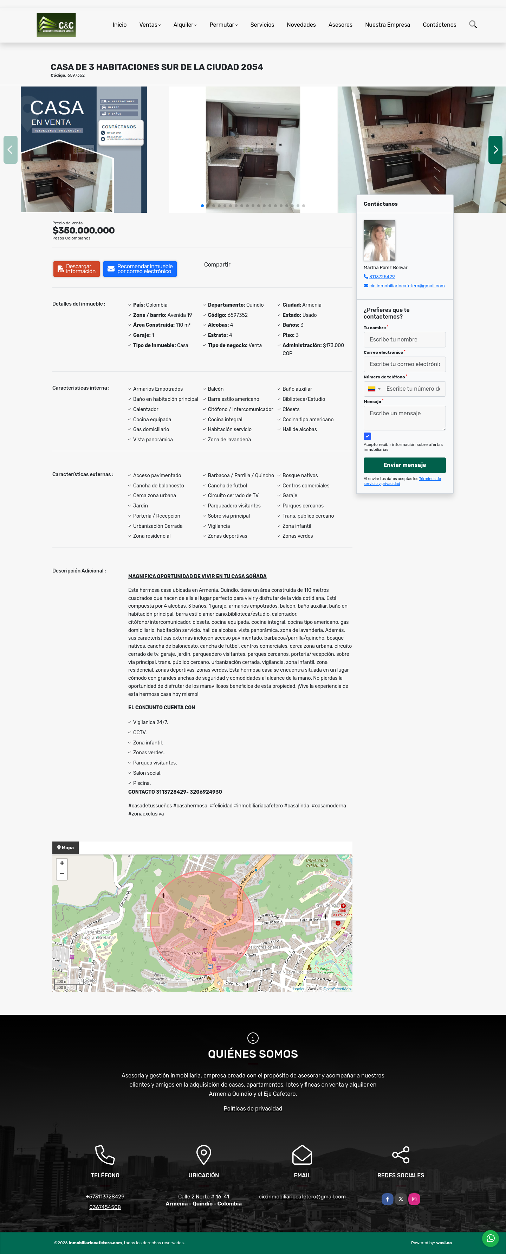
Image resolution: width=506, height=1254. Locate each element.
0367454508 (105, 1207)
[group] (84, 150)
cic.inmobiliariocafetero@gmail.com (407, 285)
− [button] (62, 874)
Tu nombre (376, 328)
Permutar (221, 24)
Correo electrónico (385, 352)
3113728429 (382, 276)
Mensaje (373, 401)
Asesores (340, 24)
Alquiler (184, 24)
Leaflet (298, 989)
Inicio (120, 24)
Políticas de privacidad (253, 1108)
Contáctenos (439, 24)
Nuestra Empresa (387, 24)
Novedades (301, 24)
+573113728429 (105, 1197)
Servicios (262, 24)
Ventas (148, 24)
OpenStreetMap (337, 989)
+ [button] (62, 864)
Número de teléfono (385, 377)
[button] (202, 205)
